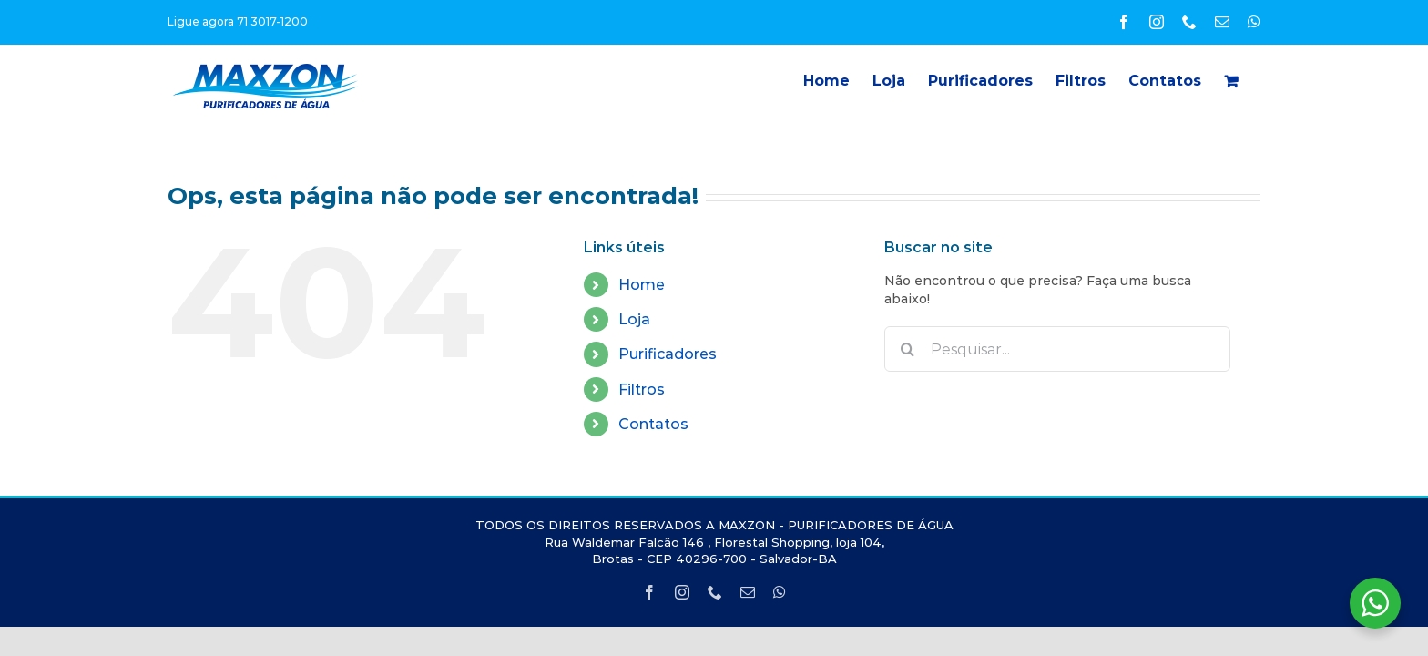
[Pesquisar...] (1057, 349)
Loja (634, 319)
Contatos (653, 424)
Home (641, 284)
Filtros (641, 389)
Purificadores (667, 354)
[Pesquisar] (907, 349)
